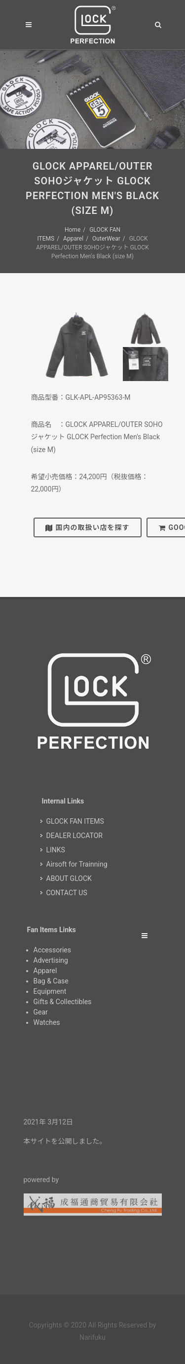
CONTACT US (66, 893)
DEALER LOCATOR (74, 835)
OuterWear (106, 238)
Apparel (73, 238)
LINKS (55, 850)
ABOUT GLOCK (69, 878)
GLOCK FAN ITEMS (75, 821)
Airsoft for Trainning (77, 864)
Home (72, 229)
